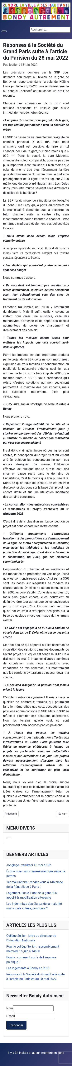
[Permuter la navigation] (4, 31)
